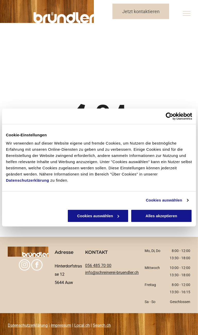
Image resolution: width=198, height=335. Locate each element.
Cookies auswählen (164, 200)
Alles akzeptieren (161, 216)
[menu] (186, 13)
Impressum (61, 325)
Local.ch (82, 325)
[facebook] (37, 265)
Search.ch (102, 325)
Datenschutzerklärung (27, 180)
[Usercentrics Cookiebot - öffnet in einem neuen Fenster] (169, 116)
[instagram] (24, 265)
